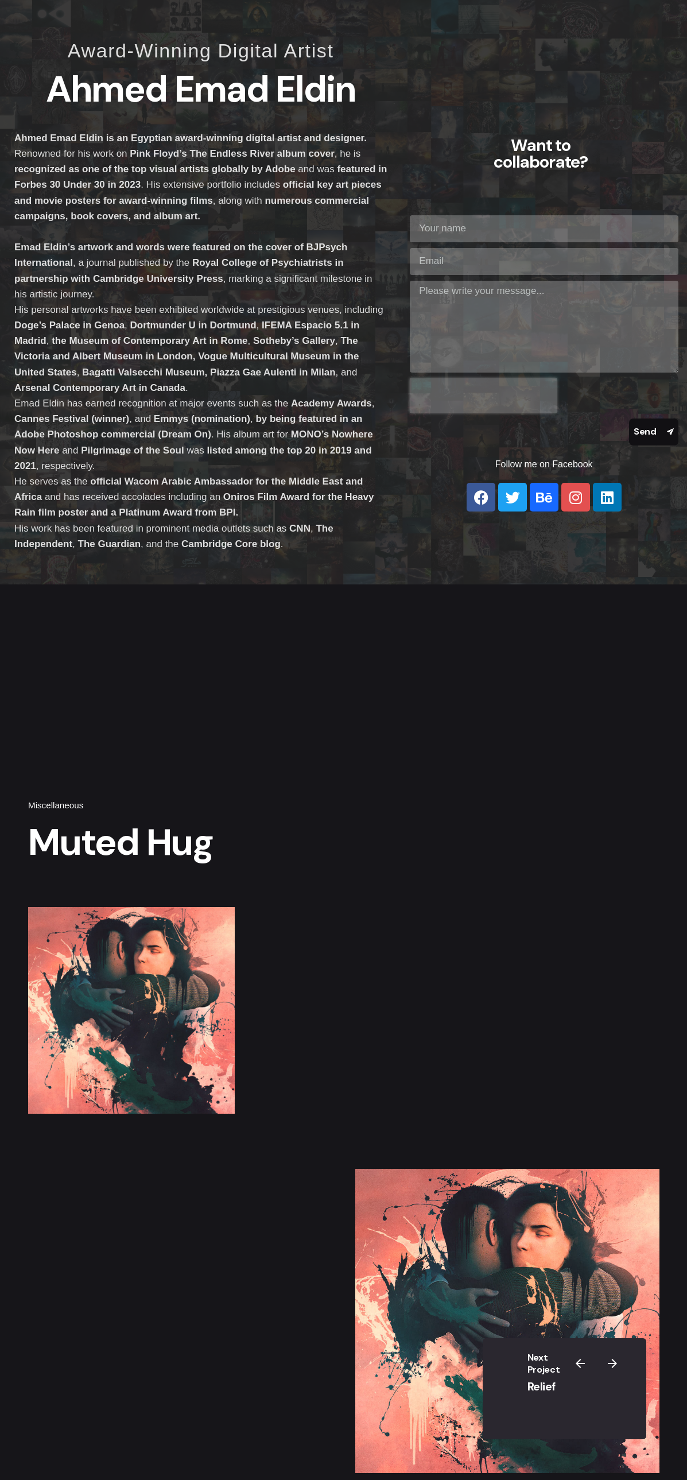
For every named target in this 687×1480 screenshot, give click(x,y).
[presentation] (483, 395)
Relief (541, 1386)
